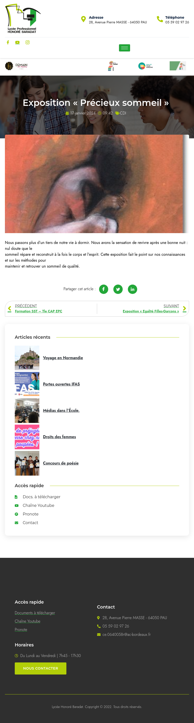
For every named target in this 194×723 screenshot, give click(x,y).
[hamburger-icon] (124, 47)
